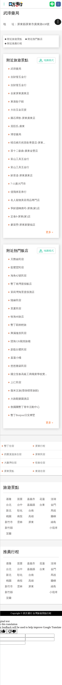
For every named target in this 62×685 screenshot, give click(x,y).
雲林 (19, 522)
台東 (42, 504)
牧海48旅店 (17, 316)
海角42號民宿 (18, 275)
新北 (8, 510)
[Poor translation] (12, 631)
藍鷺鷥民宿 (17, 267)
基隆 (8, 499)
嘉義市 (31, 499)
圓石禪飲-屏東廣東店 (23, 118)
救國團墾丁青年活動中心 (25, 407)
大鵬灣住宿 (10, 462)
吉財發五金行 (18, 77)
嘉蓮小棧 (16, 357)
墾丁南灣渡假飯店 (21, 283)
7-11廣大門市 (18, 183)
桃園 (8, 516)
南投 (19, 516)
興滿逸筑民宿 (18, 333)
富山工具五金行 (20, 159)
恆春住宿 (40, 462)
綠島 (53, 522)
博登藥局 (16, 134)
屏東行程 (40, 446)
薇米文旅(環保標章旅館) (25, 390)
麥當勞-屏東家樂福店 (23, 224)
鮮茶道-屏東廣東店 (22, 175)
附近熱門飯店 (35, 39)
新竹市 (9, 522)
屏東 (31, 522)
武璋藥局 (16, 68)
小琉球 (53, 527)
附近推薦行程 (14, 43)
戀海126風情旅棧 (20, 341)
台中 (19, 504)
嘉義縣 (31, 504)
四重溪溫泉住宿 (12, 454)
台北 (8, 504)
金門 (53, 504)
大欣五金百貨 (18, 109)
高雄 (31, 516)
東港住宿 (40, 471)
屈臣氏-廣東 (18, 126)
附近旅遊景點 (14, 39)
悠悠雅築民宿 (18, 366)
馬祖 (53, 510)
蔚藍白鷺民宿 (18, 349)
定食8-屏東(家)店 (20, 216)
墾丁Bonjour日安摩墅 (23, 415)
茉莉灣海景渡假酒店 (22, 292)
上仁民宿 (16, 382)
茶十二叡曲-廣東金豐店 (24, 150)
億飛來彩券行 (18, 191)
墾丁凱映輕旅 (18, 324)
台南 (31, 510)
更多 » (49, 232)
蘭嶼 (53, 516)
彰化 (19, 510)
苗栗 (19, 499)
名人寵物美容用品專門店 (25, 200)
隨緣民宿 (16, 300)
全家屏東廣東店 (20, 93)
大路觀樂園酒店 (20, 398)
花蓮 (42, 499)
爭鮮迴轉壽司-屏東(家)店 (25, 208)
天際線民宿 (17, 259)
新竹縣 (9, 527)
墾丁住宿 (9, 446)
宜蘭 (8, 533)
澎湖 (53, 499)
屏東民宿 (40, 454)
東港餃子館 (17, 101)
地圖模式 (49, 60)
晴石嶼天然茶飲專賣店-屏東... (28, 142)
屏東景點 (9, 471)
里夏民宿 (16, 308)
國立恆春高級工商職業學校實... (29, 374)
